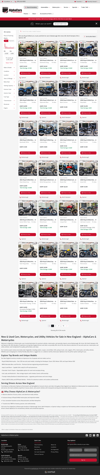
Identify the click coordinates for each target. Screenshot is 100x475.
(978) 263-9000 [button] (20, 1)
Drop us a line (25, 73)
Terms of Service (39, 454)
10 (63, 326)
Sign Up (83, 460)
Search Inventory (31, 7)
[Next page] (67, 326)
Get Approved (54, 449)
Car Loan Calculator (39, 452)
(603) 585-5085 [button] (7, 461)
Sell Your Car (37, 449)
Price (6, 41)
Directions (37, 447)
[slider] (4, 48)
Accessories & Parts (46, 14)
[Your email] (83, 455)
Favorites (78, 2)
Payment (11, 41)
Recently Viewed (91, 2)
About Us (53, 445)
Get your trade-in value (61, 24)
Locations (53, 447)
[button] (7, 1)
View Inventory (38, 445)
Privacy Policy (54, 452)
